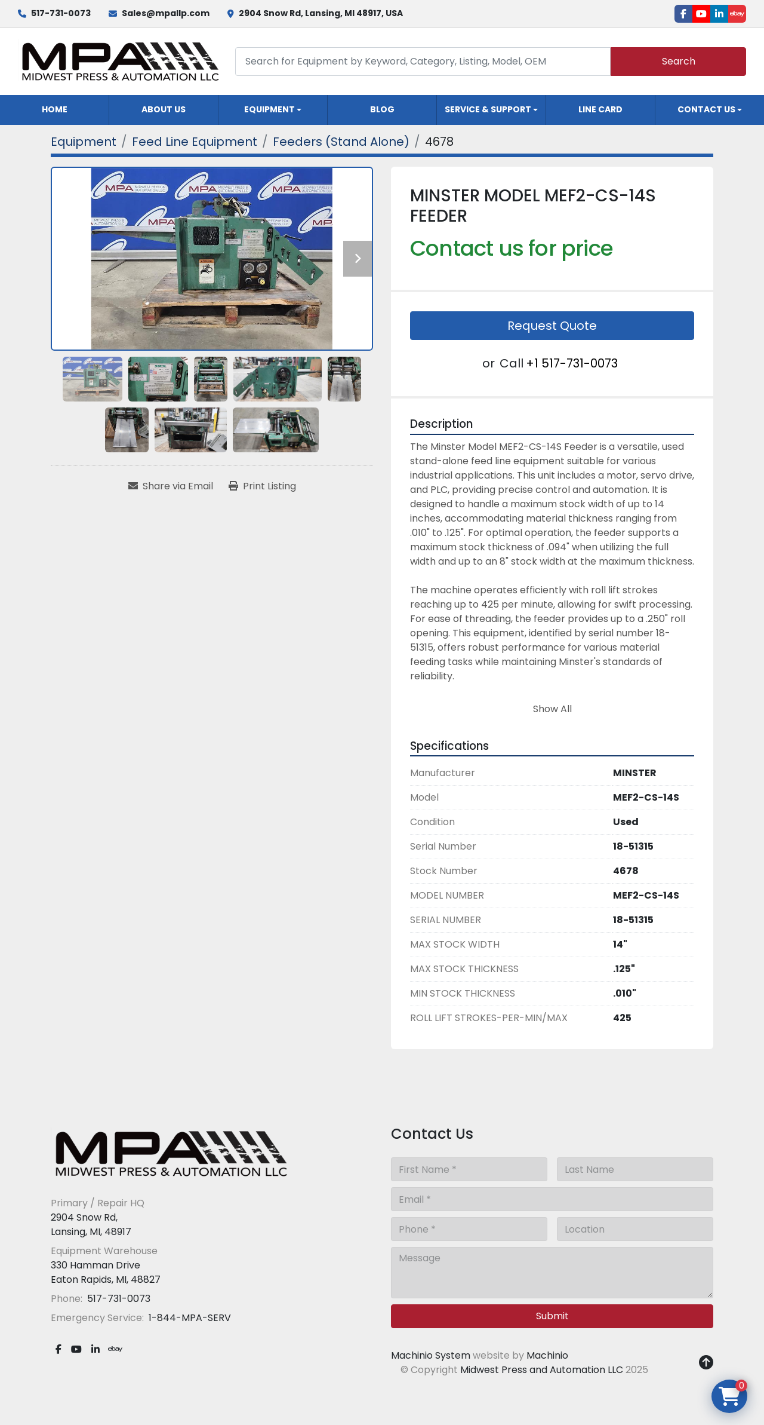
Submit (552, 1316)
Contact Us (706, 109)
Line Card (600, 109)
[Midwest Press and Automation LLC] (170, 1153)
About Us (163, 109)
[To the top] (706, 1363)
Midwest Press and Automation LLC (541, 1370)
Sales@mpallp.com (166, 13)
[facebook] (683, 14)
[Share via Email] (171, 486)
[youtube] (701, 14)
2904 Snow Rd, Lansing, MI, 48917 (91, 1225)
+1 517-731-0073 (572, 363)
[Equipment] (83, 141)
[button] (272, 110)
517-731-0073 (61, 13)
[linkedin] (719, 14)
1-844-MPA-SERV (188, 1318)
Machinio (547, 1355)
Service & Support (488, 109)
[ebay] (737, 14)
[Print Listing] (262, 486)
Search (678, 61)
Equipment (269, 109)
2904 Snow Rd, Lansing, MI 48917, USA (321, 13)
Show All (552, 709)
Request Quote (552, 325)
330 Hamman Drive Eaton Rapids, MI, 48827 (106, 1272)
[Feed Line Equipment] (194, 141)
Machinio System (430, 1355)
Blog (382, 109)
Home (54, 109)
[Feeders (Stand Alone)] (341, 141)
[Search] (423, 61)
